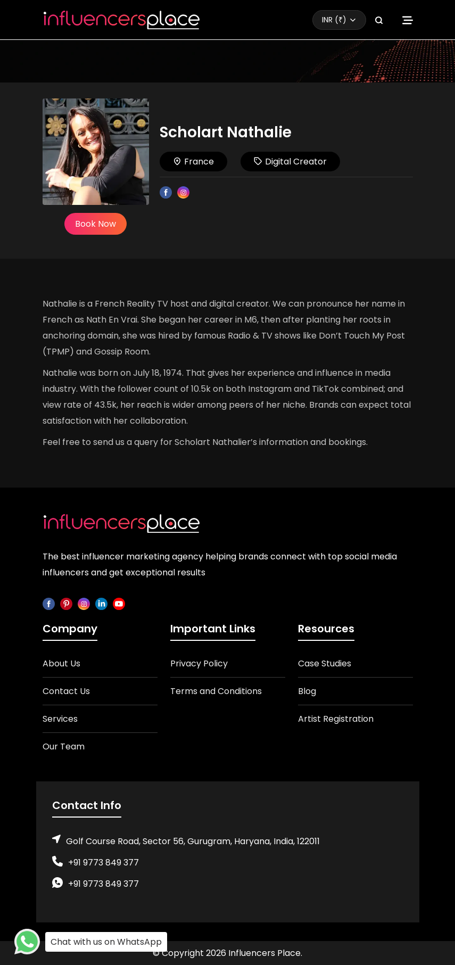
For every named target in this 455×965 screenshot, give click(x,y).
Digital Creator (290, 161)
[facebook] (49, 603)
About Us (61, 663)
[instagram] (84, 603)
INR (334, 19)
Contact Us (66, 691)
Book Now (95, 224)
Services (60, 719)
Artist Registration (336, 719)
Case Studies (324, 663)
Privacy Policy (199, 663)
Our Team (64, 746)
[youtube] (119, 603)
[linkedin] (101, 603)
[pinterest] (66, 603)
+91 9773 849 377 (103, 862)
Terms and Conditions (216, 691)
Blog (307, 691)
